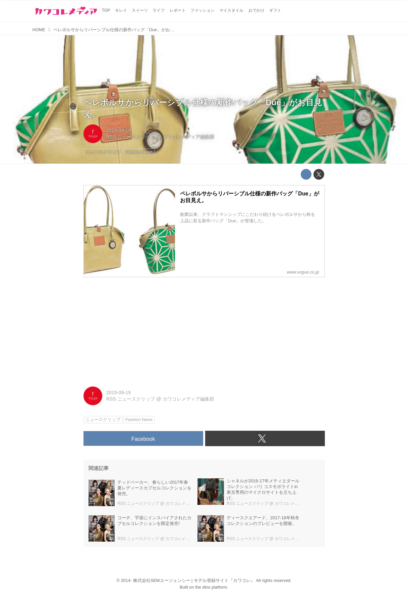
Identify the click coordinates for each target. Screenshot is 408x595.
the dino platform (211, 587)
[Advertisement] (204, 329)
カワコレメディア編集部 (188, 136)
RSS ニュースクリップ (130, 136)
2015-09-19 (118, 130)
